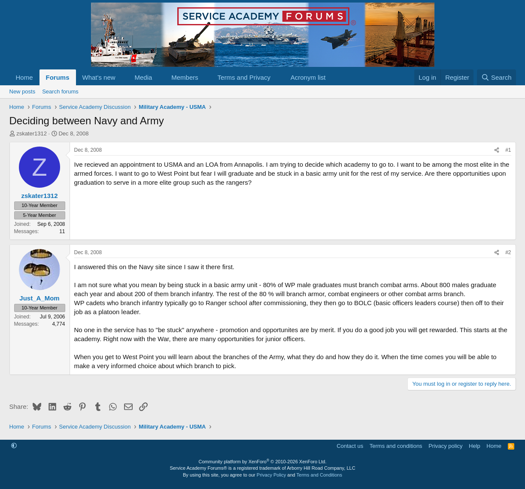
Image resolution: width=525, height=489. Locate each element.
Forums (58, 77)
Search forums (60, 91)
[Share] (496, 150)
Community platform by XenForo (263, 461)
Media (143, 77)
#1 (508, 150)
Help (474, 446)
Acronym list (308, 77)
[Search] (496, 77)
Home (24, 77)
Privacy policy (445, 446)
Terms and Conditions (319, 474)
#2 (508, 252)
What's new (98, 77)
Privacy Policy (271, 474)
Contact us (350, 446)
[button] (122, 77)
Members (184, 77)
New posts (22, 91)
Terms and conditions (396, 446)
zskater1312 (31, 133)
